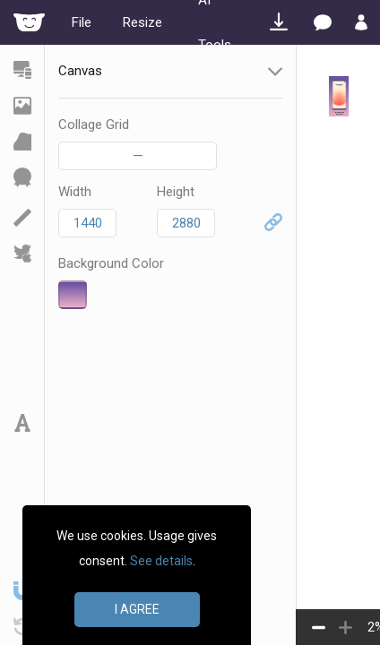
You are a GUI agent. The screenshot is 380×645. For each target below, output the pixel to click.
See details (161, 561)
